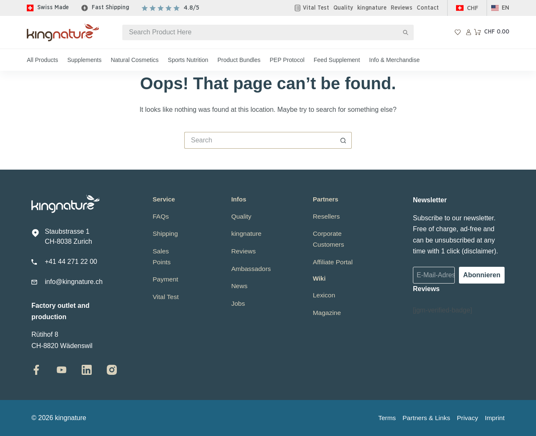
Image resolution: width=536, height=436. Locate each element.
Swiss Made (53, 7)
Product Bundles (238, 60)
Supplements (84, 60)
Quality (343, 8)
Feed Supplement (337, 60)
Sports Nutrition (188, 60)
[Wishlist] (457, 32)
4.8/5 (191, 8)
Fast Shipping (110, 7)
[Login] (468, 32)
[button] (500, 8)
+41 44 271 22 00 (71, 261)
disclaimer (479, 251)
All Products (42, 60)
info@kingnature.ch (74, 281)
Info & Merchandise (394, 60)
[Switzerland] (467, 8)
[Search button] (406, 32)
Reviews (401, 8)
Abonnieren (481, 275)
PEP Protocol (287, 60)
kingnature (372, 8)
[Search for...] (260, 32)
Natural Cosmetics (134, 60)
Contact (428, 8)
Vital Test (316, 8)
